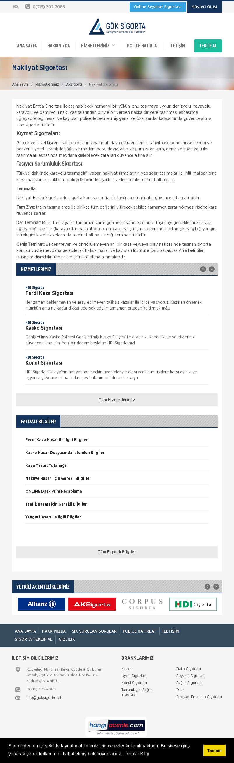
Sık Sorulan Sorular (94, 631)
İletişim (177, 46)
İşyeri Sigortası (133, 676)
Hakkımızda (58, 46)
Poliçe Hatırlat (143, 46)
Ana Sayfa (20, 85)
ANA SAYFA (27, 46)
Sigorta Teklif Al (34, 639)
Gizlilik (67, 639)
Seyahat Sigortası (190, 676)
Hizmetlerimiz (47, 85)
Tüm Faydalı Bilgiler (117, 552)
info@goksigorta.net (44, 698)
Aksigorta (74, 85)
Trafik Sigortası (188, 669)
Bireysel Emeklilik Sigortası (199, 697)
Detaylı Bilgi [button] (136, 753)
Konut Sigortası (134, 683)
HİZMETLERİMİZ (98, 45)
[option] (117, 300)
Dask (180, 690)
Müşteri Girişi (204, 7)
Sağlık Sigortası (189, 683)
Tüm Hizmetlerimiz (117, 400)
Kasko (126, 669)
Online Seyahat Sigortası (157, 7)
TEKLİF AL (208, 46)
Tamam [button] (214, 750)
